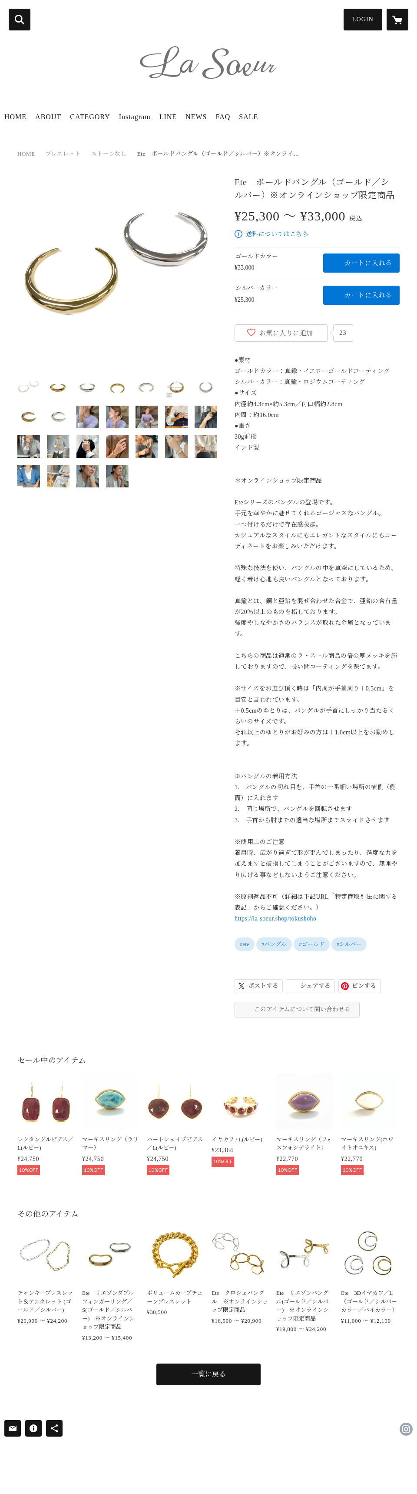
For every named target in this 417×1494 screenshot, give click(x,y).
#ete (244, 944)
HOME (15, 116)
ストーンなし (109, 153)
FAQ (222, 116)
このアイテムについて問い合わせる (302, 1009)
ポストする (263, 986)
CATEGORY (90, 116)
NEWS (196, 116)
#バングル (274, 944)
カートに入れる (368, 263)
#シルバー (349, 944)
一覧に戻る (208, 1374)
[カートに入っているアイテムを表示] (397, 19)
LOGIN (363, 19)
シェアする (315, 986)
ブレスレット (63, 153)
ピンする (364, 986)
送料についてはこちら (277, 234)
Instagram (135, 116)
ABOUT (48, 116)
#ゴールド (311, 944)
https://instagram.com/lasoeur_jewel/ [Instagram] (406, 1429)
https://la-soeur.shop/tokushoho (275, 918)
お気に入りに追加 (286, 333)
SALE (248, 116)
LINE (168, 116)
